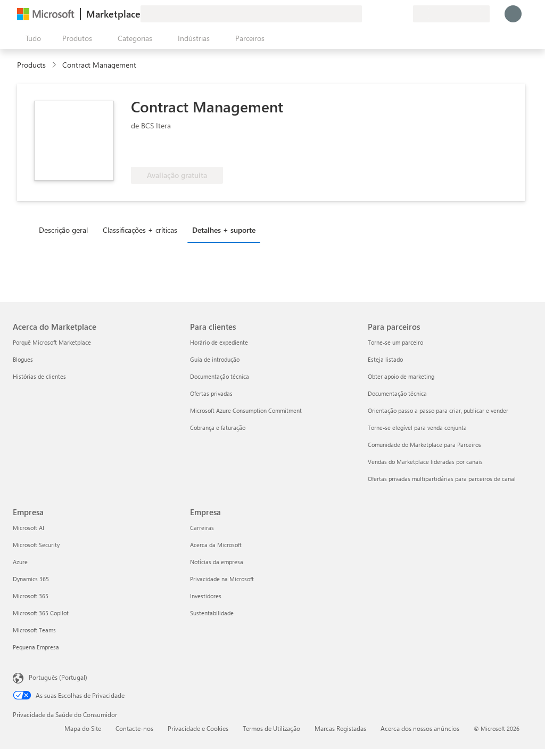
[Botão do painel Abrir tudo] (31, 38)
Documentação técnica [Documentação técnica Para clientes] (219, 376)
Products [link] (31, 65)
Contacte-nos (134, 728)
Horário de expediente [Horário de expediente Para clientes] (219, 342)
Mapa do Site (82, 728)
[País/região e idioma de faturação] (451, 13)
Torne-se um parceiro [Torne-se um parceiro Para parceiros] (395, 342)
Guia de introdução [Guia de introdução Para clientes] (215, 359)
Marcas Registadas (340, 728)
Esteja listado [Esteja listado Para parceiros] (385, 359)
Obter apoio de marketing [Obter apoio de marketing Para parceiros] (401, 376)
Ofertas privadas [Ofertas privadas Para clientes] (211, 393)
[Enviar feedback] (366, 14)
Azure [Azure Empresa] (20, 562)
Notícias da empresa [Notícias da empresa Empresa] (216, 562)
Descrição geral (63, 230)
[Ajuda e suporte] (379, 14)
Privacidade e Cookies (198, 728)
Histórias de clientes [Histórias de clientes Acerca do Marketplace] (39, 376)
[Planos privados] (404, 14)
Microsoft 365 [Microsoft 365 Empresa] (30, 596)
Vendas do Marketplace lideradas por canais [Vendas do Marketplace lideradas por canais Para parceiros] (425, 462)
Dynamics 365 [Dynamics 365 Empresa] (31, 579)
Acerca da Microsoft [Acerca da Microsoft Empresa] (216, 545)
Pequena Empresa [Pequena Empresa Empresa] (36, 647)
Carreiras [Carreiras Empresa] (202, 528)
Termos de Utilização (271, 728)
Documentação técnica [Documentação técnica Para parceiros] (397, 393)
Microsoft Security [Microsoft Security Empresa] (36, 545)
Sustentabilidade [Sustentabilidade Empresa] (212, 613)
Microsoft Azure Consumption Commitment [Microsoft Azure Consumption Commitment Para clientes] (246, 410)
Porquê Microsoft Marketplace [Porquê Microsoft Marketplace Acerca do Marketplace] (52, 342)
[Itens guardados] (391, 14)
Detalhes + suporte (223, 230)
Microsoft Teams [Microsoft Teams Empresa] (34, 630)
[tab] (66, 229)
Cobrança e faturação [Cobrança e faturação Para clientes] (217, 428)
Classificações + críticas (140, 230)
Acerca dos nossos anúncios (420, 728)
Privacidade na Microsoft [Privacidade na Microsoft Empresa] (222, 579)
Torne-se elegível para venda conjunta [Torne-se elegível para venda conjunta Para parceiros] (417, 428)
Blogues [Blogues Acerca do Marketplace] (23, 359)
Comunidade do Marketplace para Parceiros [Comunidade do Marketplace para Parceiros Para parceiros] (424, 445)
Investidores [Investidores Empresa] (205, 596)
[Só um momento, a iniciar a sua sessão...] (513, 13)
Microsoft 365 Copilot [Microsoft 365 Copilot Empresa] (41, 613)
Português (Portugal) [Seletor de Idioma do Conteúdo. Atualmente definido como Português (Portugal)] (58, 677)
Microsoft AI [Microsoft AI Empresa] (28, 528)
